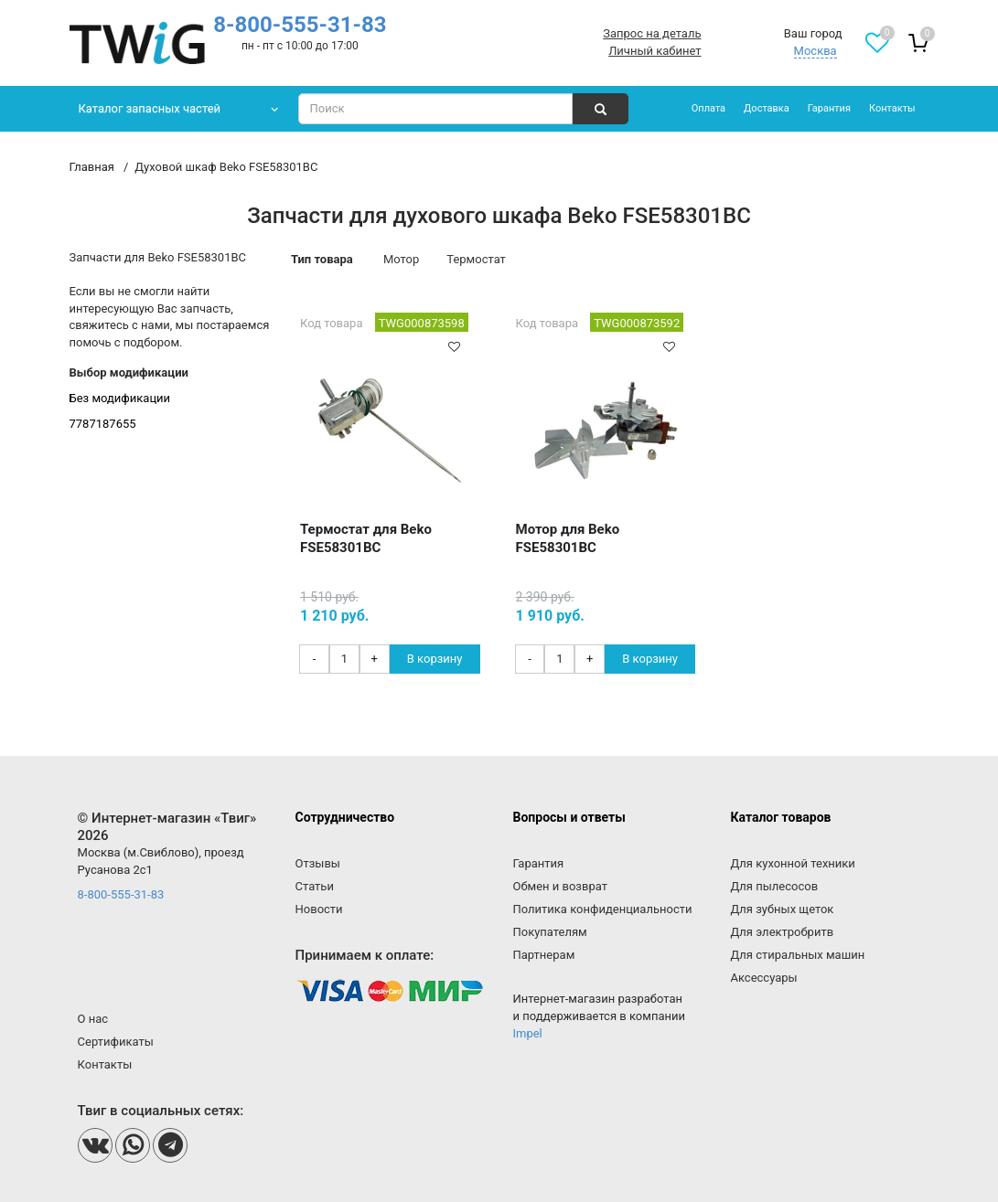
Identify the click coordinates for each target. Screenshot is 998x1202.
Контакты (892, 108)
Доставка (766, 108)
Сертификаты (116, 1041)
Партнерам (543, 955)
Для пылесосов (774, 886)
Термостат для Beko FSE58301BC (366, 538)
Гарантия (829, 108)
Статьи (314, 886)
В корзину (435, 658)
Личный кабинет (654, 51)
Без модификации (120, 398)
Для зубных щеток (781, 909)
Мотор (401, 259)
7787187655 (103, 424)
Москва (815, 51)
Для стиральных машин (797, 955)
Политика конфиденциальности (602, 909)
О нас (93, 1019)
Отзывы (317, 863)
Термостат (476, 259)
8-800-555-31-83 (299, 24)
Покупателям (549, 932)
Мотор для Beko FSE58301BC (568, 538)
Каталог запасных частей (150, 108)
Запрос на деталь (652, 33)
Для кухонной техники (792, 863)
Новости (319, 909)
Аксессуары (763, 977)
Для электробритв (781, 932)
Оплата (708, 108)
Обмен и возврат (559, 886)
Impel (527, 1033)
